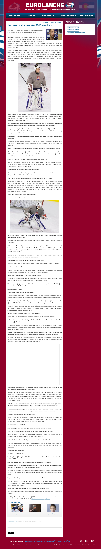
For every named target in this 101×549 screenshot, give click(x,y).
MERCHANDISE (86, 15)
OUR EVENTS (48, 15)
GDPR (93, 544)
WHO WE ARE (14, 15)
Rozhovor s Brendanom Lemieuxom (17, 514)
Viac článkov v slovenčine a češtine (52, 22)
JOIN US (31, 15)
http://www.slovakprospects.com (40, 499)
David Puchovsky (13, 521)
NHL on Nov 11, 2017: (40, 541)
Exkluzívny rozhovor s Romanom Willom (53, 514)
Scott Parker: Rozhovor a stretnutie (35, 514)
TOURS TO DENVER (67, 15)
